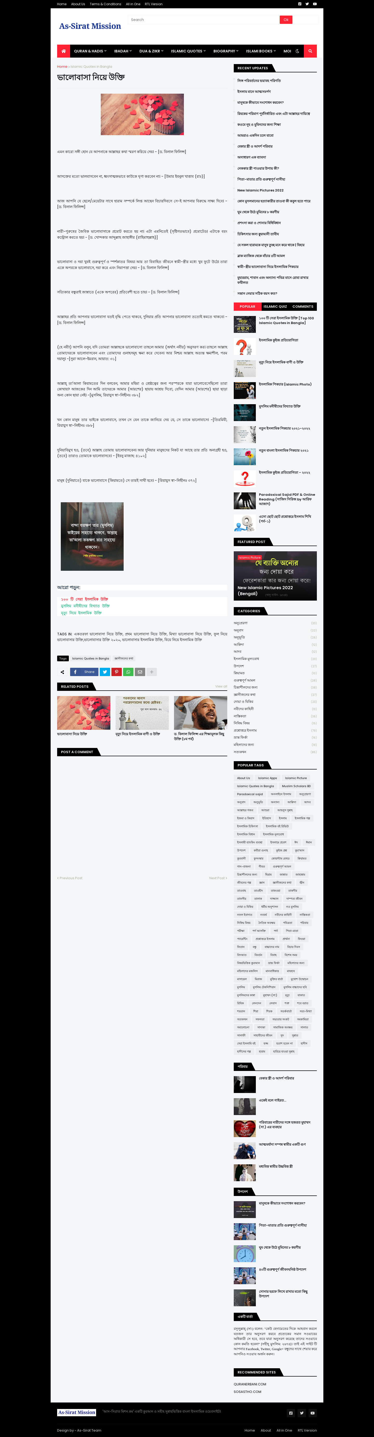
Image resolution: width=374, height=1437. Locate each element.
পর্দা (276, 931)
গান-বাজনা (244, 866)
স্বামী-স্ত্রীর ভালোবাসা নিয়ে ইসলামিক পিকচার (267, 267)
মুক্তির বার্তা (276, 979)
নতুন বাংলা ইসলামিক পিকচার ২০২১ (284, 450)
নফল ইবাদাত (244, 915)
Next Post (217, 878)
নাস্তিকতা (275, 716)
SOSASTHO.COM (247, 1391)
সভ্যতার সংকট (280, 1019)
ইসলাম (283, 818)
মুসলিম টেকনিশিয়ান (264, 987)
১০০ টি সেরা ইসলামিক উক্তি (84, 599)
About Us (78, 4)
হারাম (262, 1051)
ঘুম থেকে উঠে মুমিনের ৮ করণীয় (258, 212)
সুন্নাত (295, 1035)
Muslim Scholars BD (296, 786)
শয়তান (241, 1011)
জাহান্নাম (300, 874)
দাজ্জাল (274, 899)
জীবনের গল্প (244, 883)
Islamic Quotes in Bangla (91, 66)
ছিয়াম (268, 874)
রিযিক (240, 1003)
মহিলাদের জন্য (275, 745)
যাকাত (301, 995)
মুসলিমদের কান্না (246, 995)
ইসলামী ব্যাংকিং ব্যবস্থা (249, 842)
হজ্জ (266, 1043)
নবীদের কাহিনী (275, 709)
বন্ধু (255, 947)
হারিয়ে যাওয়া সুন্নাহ (284, 1051)
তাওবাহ (241, 891)
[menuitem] (63, 51)
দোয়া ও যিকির (275, 702)
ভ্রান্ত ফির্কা (275, 737)
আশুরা (265, 810)
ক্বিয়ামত (275, 673)
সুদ (282, 1035)
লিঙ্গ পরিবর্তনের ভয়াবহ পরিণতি (259, 81)
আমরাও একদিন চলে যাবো (255, 135)
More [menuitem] (289, 51)
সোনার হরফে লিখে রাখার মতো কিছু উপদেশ (283, 1294)
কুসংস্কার (258, 858)
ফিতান (241, 947)
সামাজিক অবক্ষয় (282, 1027)
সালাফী (241, 1035)
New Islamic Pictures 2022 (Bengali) (265, 590)
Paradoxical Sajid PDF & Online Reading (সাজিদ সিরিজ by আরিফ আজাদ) (287, 499)
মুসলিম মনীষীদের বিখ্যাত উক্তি (85, 606)
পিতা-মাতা (292, 931)
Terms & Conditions (105, 4)
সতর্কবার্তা (286, 1011)
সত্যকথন (275, 752)
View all (221, 686)
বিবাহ (273, 955)
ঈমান (309, 842)
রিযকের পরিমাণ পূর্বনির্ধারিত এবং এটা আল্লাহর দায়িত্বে (273, 114)
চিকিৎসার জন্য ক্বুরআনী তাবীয (258, 234)
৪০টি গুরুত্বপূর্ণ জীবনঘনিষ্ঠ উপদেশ (282, 1269)
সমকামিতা (303, 1019)
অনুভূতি (275, 637)
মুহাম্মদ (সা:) (270, 995)
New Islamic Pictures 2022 (260, 190)
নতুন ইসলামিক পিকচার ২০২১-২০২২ (284, 428)
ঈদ (296, 842)
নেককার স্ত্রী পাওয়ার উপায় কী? (258, 168)
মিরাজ (258, 979)
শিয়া (255, 1011)
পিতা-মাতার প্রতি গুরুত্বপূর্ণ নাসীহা (261, 179)
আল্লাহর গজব (245, 810)
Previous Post (71, 878)
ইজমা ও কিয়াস (245, 818)
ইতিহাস (266, 818)
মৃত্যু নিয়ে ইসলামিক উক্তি (81, 613)
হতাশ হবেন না (284, 1043)
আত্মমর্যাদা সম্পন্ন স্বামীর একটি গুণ (282, 1144)
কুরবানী (241, 858)
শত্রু (287, 1003)
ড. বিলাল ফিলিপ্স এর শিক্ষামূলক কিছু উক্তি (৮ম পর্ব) (199, 736)
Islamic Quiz (275, 306)
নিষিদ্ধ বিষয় (275, 723)
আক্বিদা (275, 645)
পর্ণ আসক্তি (259, 931)
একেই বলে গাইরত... (272, 1100)
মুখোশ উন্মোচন (299, 979)
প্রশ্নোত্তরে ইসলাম (275, 730)
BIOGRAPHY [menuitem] (224, 51)
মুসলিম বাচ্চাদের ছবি (295, 987)
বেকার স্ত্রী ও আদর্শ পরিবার (254, 146)
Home (61, 4)
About (266, 1430)
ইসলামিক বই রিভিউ (277, 826)
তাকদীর (292, 891)
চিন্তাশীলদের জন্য (275, 687)
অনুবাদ (275, 630)
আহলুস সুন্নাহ (285, 810)
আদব (275, 652)
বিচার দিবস (293, 947)
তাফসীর (241, 899)
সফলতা (260, 1019)
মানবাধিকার (272, 971)
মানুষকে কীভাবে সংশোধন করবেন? (260, 102)
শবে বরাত (302, 1003)
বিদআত (241, 955)
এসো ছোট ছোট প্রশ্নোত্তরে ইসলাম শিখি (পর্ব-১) (285, 519)
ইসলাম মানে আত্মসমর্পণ (254, 92)
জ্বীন (301, 883)
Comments (302, 306)
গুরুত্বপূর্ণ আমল (275, 680)
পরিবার (304, 923)
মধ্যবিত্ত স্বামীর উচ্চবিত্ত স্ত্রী (276, 1166)
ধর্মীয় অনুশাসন (269, 907)
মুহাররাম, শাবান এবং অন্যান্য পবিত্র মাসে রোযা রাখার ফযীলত (272, 280)
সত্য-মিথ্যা (306, 1011)
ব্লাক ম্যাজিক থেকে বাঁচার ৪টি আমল (261, 256)
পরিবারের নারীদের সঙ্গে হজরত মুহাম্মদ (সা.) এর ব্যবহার (284, 1125)
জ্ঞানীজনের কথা (124, 658)
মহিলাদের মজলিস (247, 971)
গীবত (262, 866)
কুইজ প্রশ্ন (281, 850)
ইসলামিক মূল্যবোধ (275, 659)
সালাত (304, 1027)
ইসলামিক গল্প (302, 818)
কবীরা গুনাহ (261, 850)
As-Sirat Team (89, 1430)
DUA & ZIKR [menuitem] (149, 51)
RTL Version (154, 4)
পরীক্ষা (240, 931)
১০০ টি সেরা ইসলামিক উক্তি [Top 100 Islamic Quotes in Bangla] (286, 320)
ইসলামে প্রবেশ (278, 842)
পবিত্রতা (287, 923)
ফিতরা (301, 939)
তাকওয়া (275, 891)
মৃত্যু (287, 995)
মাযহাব (291, 971)
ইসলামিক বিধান (246, 834)
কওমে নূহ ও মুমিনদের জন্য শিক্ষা (259, 124)
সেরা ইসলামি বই (246, 1043)
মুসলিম (241, 987)
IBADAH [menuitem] (121, 51)
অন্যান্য (275, 802)
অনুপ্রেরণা (275, 623)
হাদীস (304, 1043)
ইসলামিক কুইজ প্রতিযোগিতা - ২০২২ (284, 472)
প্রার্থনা (286, 939)
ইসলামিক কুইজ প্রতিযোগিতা (278, 340)
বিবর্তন (258, 955)
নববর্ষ (263, 915)
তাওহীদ (258, 891)
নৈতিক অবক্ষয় (266, 923)
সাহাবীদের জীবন (262, 1035)
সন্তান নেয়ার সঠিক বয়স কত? (257, 293)
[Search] (204, 20)
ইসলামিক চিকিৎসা (247, 826)
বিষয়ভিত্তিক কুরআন (248, 963)
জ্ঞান (262, 883)
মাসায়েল (242, 979)
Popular (247, 306)
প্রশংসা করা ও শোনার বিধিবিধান (259, 223)
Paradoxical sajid (250, 794)
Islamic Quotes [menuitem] (186, 51)
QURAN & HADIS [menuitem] (88, 51)
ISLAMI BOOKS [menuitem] (259, 51)
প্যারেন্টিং (242, 939)
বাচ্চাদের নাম (272, 947)
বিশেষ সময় (291, 955)
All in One (133, 4)
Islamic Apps (267, 778)
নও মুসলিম (292, 907)
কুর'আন (299, 850)
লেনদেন (256, 1003)
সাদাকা (261, 1027)
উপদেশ (275, 666)
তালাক (258, 899)
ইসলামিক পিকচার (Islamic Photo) (285, 384)
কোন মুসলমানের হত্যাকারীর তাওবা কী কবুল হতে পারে (273, 201)
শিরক (269, 1011)
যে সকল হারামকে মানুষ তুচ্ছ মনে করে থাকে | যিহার (270, 245)
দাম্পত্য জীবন (294, 899)
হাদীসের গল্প (244, 1051)
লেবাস (273, 1003)
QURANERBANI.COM (250, 1384)
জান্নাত (284, 874)
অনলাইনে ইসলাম (281, 794)
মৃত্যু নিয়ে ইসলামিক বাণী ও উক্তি (138, 734)
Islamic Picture (296, 778)
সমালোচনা (243, 1027)
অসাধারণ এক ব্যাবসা (251, 157)
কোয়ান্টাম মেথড (280, 858)
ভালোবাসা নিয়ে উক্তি (72, 734)
